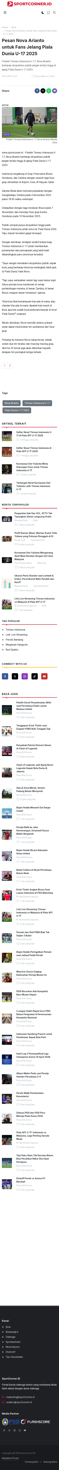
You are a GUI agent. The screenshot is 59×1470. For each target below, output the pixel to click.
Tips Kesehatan (14, 1356)
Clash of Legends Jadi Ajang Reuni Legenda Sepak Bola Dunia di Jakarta (34, 768)
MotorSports (13, 1346)
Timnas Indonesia (15, 629)
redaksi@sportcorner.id (17, 1402)
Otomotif (10, 1351)
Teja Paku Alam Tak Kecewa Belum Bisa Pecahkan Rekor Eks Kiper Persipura (34, 1158)
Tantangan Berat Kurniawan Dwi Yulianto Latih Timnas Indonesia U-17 (33, 486)
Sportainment (13, 1341)
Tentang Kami (31, 1462)
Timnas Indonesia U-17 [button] (37, 403)
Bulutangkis (12, 1331)
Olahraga (10, 1336)
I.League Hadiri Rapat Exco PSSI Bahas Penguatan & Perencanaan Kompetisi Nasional (33, 1014)
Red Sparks (12, 649)
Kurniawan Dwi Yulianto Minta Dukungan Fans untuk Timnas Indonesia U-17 (32, 467)
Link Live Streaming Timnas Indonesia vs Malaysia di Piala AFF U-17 (34, 912)
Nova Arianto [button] (12, 403)
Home (5, 27)
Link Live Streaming (16, 634)
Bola (14, 27)
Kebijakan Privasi (10, 1458)
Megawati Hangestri (17, 644)
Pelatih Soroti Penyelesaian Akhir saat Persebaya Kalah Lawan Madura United (33, 705)
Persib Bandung (14, 639)
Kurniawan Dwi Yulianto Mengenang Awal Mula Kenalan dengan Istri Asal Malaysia (33, 556)
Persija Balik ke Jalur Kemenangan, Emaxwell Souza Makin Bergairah (32, 830)
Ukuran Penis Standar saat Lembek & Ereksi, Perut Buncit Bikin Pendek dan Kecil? (34, 578)
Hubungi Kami (50, 1462)
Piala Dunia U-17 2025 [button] (17, 410)
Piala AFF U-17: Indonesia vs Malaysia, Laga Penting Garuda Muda (32, 1135)
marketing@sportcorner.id (18, 1397)
